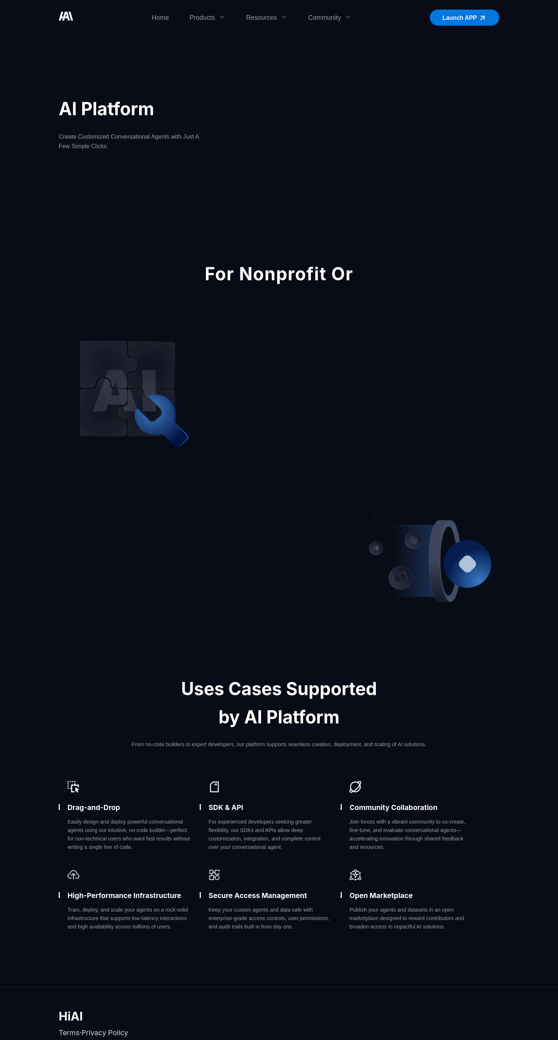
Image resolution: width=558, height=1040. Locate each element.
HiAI (71, 1016)
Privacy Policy (104, 1032)
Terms (69, 1032)
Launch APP (464, 18)
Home (160, 17)
